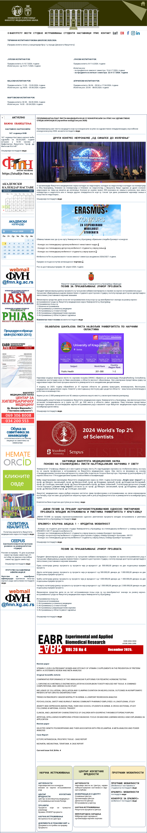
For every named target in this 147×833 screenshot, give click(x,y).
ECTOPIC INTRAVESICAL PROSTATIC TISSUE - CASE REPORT (62, 739)
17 (5, 250)
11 (9, 247)
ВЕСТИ (27, 33)
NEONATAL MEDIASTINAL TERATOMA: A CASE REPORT (60, 744)
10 (5, 247)
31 (5, 257)
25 (9, 254)
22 (28, 250)
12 (14, 247)
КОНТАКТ (106, 33)
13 (18, 247)
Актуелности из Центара (49, 819)
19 (14, 250)
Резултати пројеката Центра (88, 809)
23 (32, 250)
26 (14, 254)
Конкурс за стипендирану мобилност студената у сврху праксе (67, 251)
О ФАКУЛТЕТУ (15, 33)
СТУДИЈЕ (38, 33)
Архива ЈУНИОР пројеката (50, 812)
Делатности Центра (84, 801)
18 (9, 250)
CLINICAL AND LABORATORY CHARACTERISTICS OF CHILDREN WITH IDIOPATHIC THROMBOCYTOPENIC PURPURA (85, 713)
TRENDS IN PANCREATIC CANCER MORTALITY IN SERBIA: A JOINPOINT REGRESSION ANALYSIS (77, 697)
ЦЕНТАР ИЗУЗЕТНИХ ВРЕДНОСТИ (91, 773)
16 (32, 247)
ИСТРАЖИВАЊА (53, 33)
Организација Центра (84, 798)
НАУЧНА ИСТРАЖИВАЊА (54, 772)
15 (28, 247)
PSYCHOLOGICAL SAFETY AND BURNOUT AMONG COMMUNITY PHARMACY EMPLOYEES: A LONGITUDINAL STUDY (86, 701)
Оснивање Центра (83, 796)
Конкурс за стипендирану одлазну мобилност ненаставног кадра (68, 244)
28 (23, 254)
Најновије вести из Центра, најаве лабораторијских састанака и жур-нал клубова (91, 787)
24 (5, 254)
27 (18, 254)
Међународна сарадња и (86, 816)
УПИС (96, 33)
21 (23, 250)
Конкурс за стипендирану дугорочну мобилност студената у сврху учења (72, 248)
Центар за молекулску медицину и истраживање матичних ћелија (53, 800)
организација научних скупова (88, 818)
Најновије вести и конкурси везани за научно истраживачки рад (54, 787)
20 (18, 250)
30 (32, 254)
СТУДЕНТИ (69, 33)
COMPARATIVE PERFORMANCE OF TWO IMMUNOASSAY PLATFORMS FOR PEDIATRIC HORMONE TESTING (82, 679)
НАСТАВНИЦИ (84, 33)
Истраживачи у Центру (85, 803)
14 (23, 247)
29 (28, 254)
